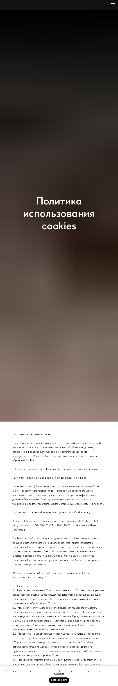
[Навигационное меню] (113, 5)
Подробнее (59, 673)
